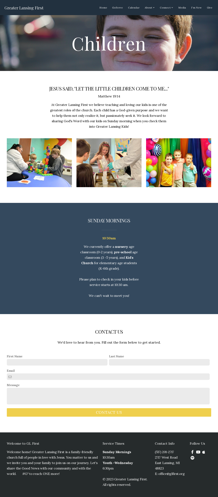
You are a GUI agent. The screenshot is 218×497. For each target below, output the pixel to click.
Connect (166, 7)
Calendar (134, 7)
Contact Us (109, 412)
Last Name (116, 356)
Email (11, 370)
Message (13, 385)
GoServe (117, 7)
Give (209, 7)
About (150, 7)
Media (182, 7)
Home (103, 7)
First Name (15, 356)
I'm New (196, 7)
